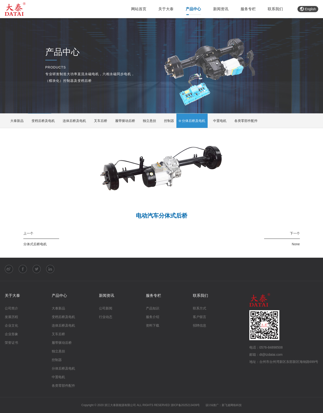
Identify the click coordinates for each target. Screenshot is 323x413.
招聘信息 (199, 326)
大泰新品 (15, 121)
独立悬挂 (148, 121)
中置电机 (218, 121)
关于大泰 (166, 9)
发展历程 (11, 317)
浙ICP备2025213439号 (185, 405)
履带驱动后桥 (123, 121)
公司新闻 (105, 308)
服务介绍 (152, 317)
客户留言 (199, 317)
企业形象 (11, 334)
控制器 (167, 121)
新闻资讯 (220, 9)
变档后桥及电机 (41, 121)
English (308, 9)
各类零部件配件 (244, 121)
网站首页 (138, 9)
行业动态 (105, 317)
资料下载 (152, 326)
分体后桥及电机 (192, 121)
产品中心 (193, 9)
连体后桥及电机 (73, 121)
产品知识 (152, 308)
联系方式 (199, 308)
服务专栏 (248, 9)
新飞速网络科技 (232, 405)
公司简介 (11, 308)
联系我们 (275, 9)
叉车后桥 (99, 121)
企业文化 (11, 326)
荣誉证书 (11, 343)
